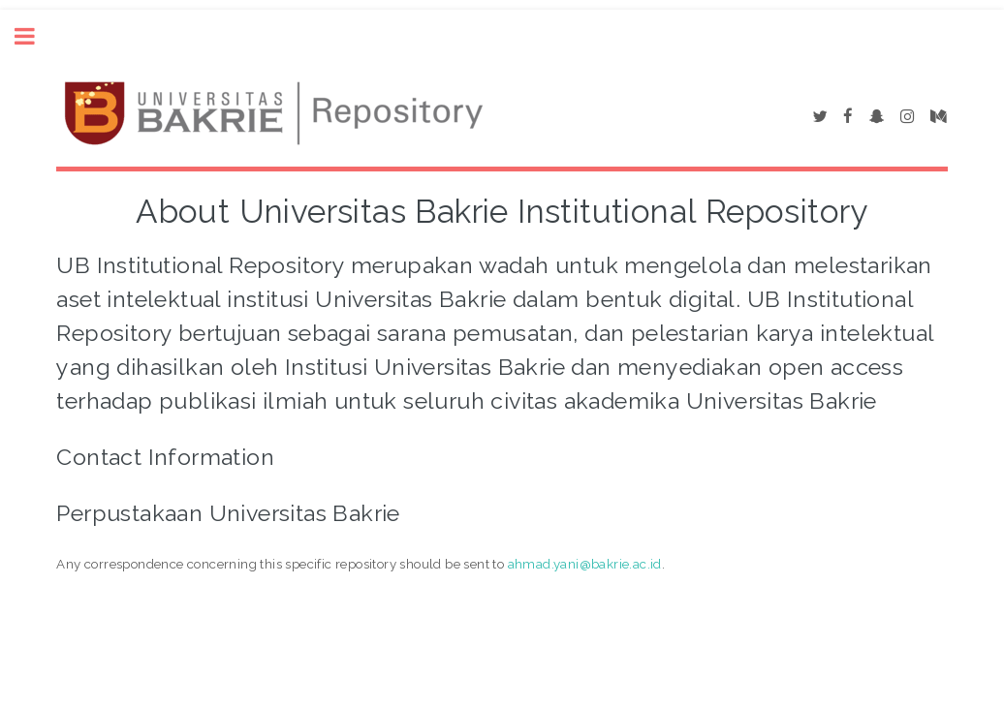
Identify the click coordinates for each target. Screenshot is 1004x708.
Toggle (35, 36)
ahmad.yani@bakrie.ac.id (585, 563)
